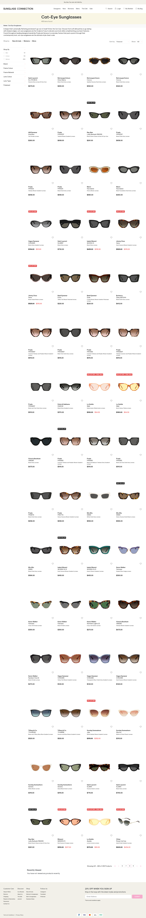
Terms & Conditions (8, 915)
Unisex (7, 56)
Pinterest (42, 896)
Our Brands (21, 892)
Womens (71, 9)
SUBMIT (137, 896)
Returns (5, 894)
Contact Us (6, 903)
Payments (6, 901)
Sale (91, 9)
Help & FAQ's (7, 892)
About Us (20, 894)
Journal (20, 899)
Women (8, 59)
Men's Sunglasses (31, 896)
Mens (78, 9)
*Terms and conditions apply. (93, 900)
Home (5, 25)
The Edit (85, 9)
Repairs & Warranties (9, 899)
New (64, 9)
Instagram (43, 892)
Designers (57, 9)
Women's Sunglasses (32, 894)
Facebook (43, 894)
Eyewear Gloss (30, 899)
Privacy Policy (19, 915)
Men (7, 53)
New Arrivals (16, 41)
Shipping (5, 896)
